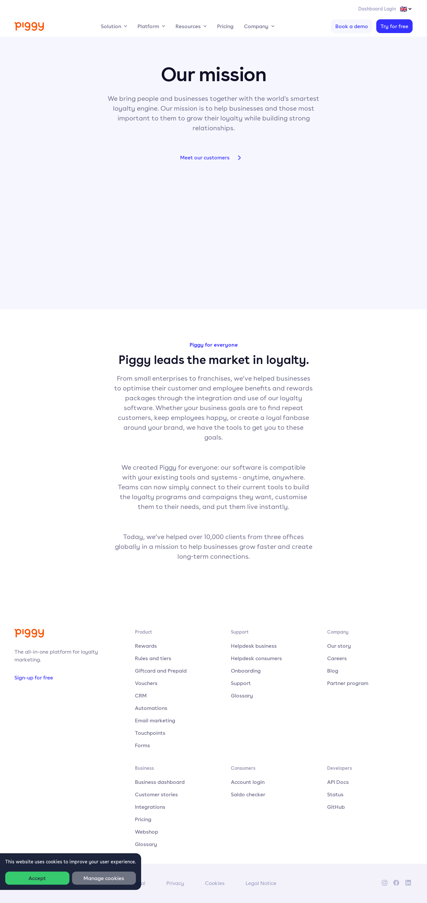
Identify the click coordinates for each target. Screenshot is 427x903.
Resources (188, 26)
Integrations (150, 806)
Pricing (225, 26)
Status (335, 794)
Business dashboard (160, 782)
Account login (248, 782)
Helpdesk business (254, 645)
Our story (339, 645)
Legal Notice (261, 883)
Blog (332, 670)
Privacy (175, 883)
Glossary (242, 695)
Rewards (146, 645)
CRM (141, 695)
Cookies (215, 883)
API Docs (338, 782)
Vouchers (146, 683)
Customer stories (156, 794)
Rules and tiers (153, 658)
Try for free (394, 26)
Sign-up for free (33, 677)
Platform (148, 26)
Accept (37, 878)
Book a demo (351, 26)
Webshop (146, 831)
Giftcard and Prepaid (161, 670)
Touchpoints (150, 732)
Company (256, 26)
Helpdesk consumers (256, 658)
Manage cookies (104, 878)
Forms (142, 745)
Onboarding (246, 670)
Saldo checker (248, 794)
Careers (337, 658)
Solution (111, 26)
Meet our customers (213, 158)
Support (241, 683)
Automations (151, 708)
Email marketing (155, 720)
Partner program (347, 683)
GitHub (336, 806)
